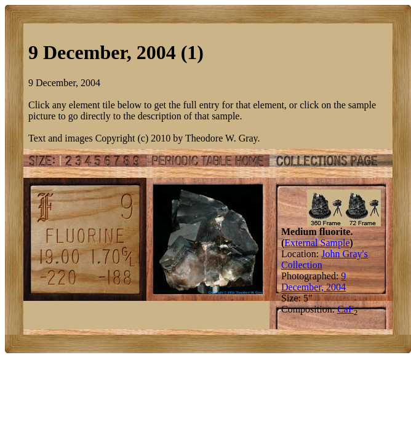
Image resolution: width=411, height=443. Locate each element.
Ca (342, 309)
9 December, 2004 (313, 281)
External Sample (316, 242)
